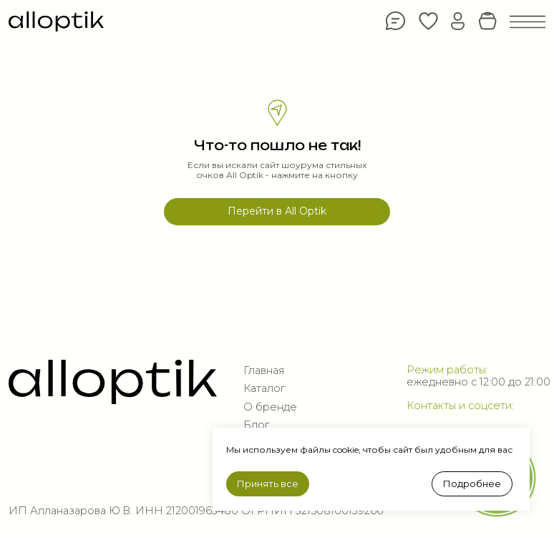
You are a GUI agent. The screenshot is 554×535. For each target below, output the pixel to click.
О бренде (270, 407)
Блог (256, 424)
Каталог (264, 388)
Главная (263, 370)
